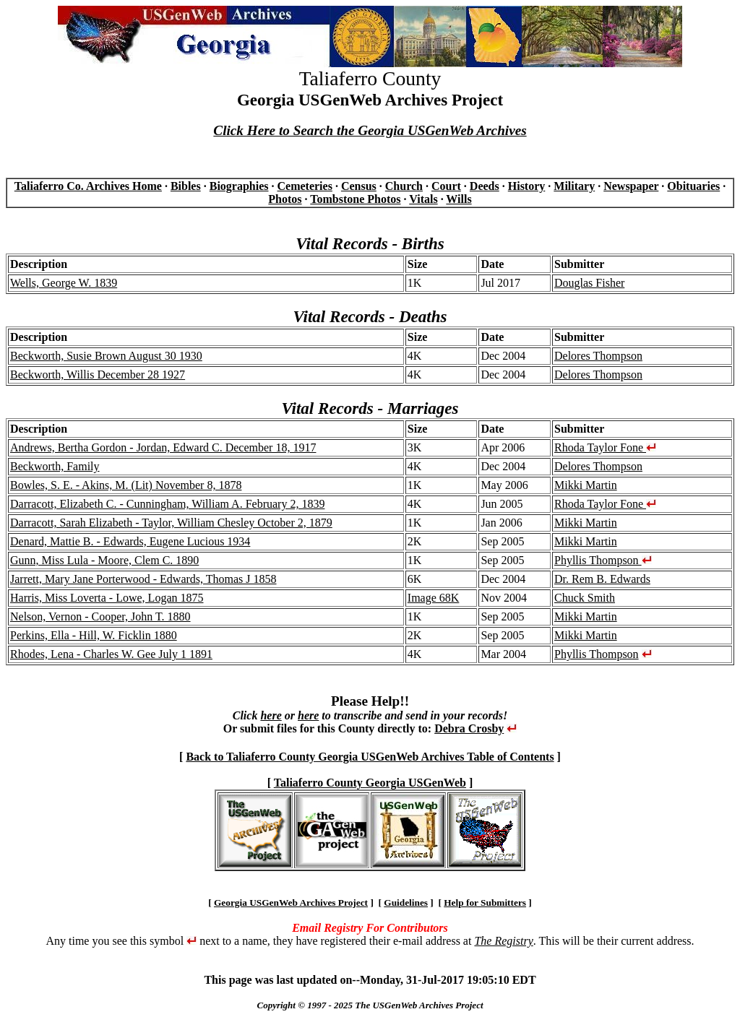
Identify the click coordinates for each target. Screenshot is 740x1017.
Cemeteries (305, 186)
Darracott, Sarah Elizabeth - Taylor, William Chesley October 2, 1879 (171, 522)
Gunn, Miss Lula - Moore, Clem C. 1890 (104, 560)
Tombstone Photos (355, 199)
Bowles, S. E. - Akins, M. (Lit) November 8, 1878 (125, 485)
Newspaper (630, 186)
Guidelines (406, 902)
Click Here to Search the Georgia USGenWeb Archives (369, 130)
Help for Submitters (485, 902)
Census (359, 186)
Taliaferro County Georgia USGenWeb (370, 782)
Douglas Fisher (589, 283)
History (527, 186)
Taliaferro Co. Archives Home (88, 186)
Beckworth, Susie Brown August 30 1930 (106, 356)
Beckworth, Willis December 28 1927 (97, 374)
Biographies (239, 186)
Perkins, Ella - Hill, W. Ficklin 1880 (93, 635)
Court (446, 186)
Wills (458, 199)
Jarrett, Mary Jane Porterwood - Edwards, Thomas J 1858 (143, 579)
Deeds (484, 186)
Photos (284, 199)
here (270, 715)
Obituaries (693, 186)
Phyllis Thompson (603, 560)
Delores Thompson (598, 356)
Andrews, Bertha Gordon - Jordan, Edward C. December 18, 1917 (163, 447)
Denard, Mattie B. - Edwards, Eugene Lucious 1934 (130, 541)
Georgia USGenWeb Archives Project (291, 902)
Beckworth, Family (55, 466)
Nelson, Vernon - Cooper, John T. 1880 (100, 616)
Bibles (186, 186)
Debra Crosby (469, 728)
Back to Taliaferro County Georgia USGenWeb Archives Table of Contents (370, 756)
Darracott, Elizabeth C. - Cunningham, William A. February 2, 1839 (167, 504)
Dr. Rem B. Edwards (602, 579)
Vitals (423, 199)
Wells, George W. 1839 (63, 283)
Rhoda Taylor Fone (605, 447)
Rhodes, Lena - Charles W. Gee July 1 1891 (111, 654)
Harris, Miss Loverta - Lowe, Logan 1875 (107, 598)
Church (404, 186)
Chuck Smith (584, 598)
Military (574, 186)
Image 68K (434, 598)
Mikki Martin (585, 485)
